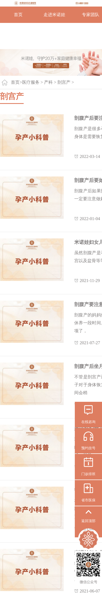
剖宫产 (63, 82)
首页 (18, 14)
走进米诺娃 (54, 14)
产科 (48, 82)
